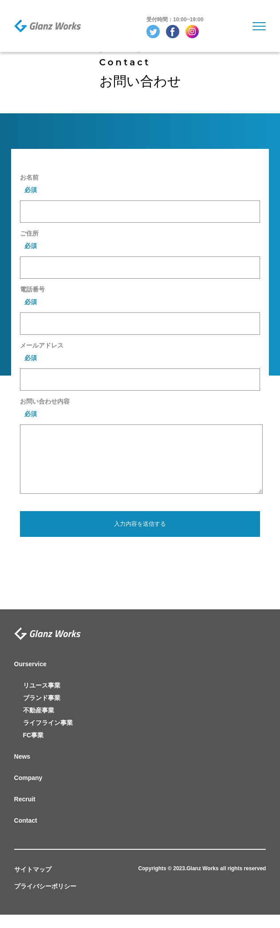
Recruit (24, 812)
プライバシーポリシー (45, 899)
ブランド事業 (41, 711)
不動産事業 (38, 723)
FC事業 (33, 748)
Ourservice (30, 677)
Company (28, 791)
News (22, 769)
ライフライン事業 (48, 736)
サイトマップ (32, 882)
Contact (25, 833)
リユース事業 (41, 698)
